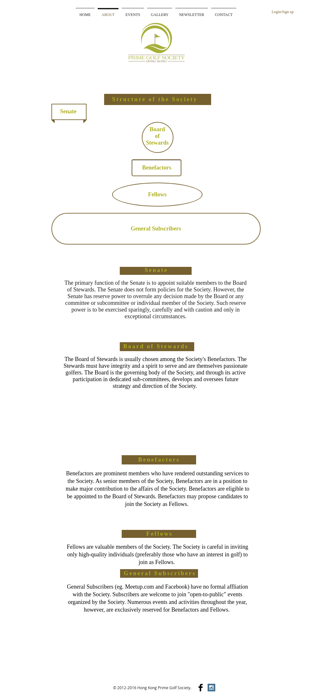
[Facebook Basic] (200, 687)
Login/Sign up (282, 12)
